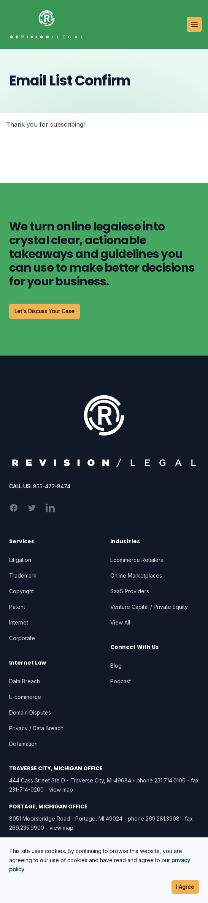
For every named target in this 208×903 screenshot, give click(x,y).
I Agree (185, 887)
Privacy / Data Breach (36, 728)
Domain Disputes (30, 712)
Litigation (20, 560)
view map (61, 789)
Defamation (23, 743)
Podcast (120, 681)
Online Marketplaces (136, 575)
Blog (116, 665)
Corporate (22, 638)
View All (120, 622)
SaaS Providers (129, 591)
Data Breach (24, 681)
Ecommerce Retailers (136, 560)
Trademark (23, 575)
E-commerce (25, 697)
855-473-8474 (51, 486)
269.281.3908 (162, 818)
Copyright (21, 591)
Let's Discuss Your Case (44, 311)
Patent (17, 607)
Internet (18, 622)
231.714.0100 (170, 780)
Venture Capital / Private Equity (149, 607)
